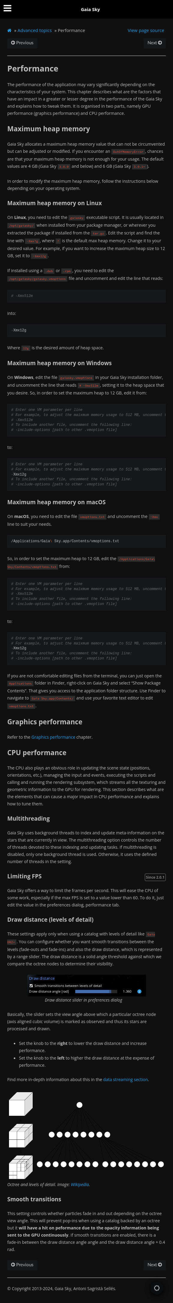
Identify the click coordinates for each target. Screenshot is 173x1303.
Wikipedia (80, 1184)
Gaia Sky (90, 9)
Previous (22, 43)
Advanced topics (35, 30)
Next (155, 43)
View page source (146, 30)
